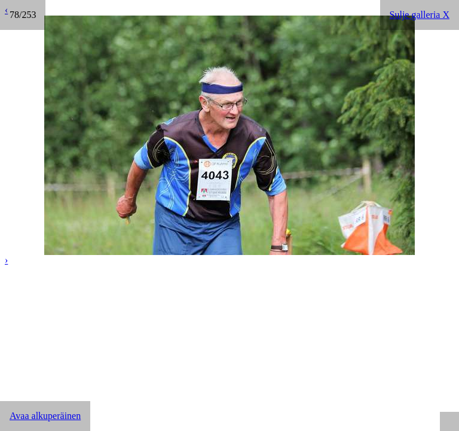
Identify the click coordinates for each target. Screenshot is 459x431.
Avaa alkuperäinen (45, 416)
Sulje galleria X (419, 15)
